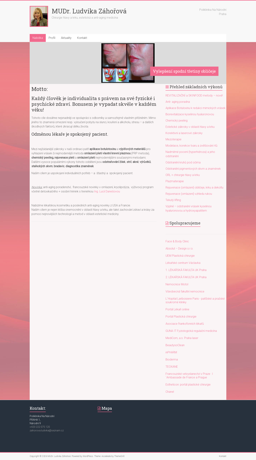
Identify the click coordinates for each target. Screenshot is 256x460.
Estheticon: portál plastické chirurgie (188, 384)
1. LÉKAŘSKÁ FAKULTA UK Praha (186, 270)
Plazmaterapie (175, 181)
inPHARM (171, 352)
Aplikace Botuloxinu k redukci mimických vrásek (195, 108)
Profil (52, 38)
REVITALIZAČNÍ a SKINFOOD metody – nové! (194, 95)
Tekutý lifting (173, 200)
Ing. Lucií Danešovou (107, 191)
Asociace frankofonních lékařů (185, 323)
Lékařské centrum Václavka (183, 263)
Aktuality (66, 38)
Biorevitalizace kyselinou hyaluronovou (190, 114)
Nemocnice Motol (177, 284)
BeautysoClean (175, 345)
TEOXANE (172, 366)
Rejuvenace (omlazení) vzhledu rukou (189, 193)
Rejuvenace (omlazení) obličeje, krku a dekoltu (194, 187)
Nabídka (38, 38)
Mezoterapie (173, 139)
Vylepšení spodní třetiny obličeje (184, 71)
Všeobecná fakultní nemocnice (185, 291)
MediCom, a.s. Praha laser (182, 338)
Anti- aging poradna (178, 101)
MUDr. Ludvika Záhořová (89, 11)
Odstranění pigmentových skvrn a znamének (193, 168)
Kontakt (82, 38)
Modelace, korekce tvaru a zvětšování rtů (191, 145)
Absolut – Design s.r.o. (179, 248)
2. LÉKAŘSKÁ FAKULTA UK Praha (186, 277)
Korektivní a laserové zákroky (184, 133)
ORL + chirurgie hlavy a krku (183, 175)
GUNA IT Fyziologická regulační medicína (191, 331)
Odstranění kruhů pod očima (183, 162)
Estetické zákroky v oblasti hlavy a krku (190, 127)
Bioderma (172, 359)
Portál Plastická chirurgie (181, 316)
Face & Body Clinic (177, 241)
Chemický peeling (177, 120)
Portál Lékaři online (177, 309)
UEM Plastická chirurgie (180, 255)
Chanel (170, 391)
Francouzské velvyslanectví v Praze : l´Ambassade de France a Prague (189, 375)
